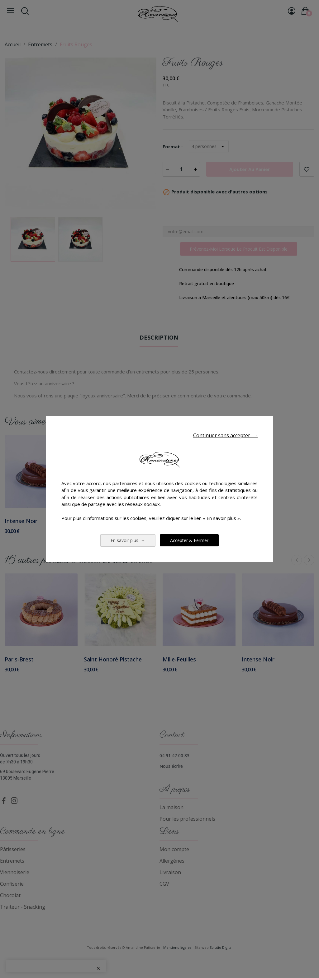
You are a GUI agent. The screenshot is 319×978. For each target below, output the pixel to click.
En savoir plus (128, 540)
